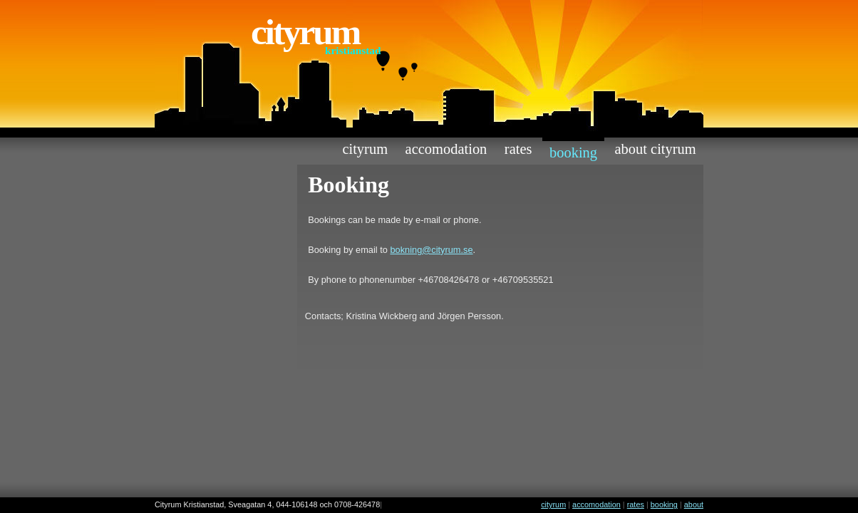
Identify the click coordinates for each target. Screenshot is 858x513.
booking (573, 152)
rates (518, 149)
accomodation (446, 149)
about (693, 504)
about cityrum (655, 149)
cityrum (365, 149)
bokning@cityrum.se (431, 249)
